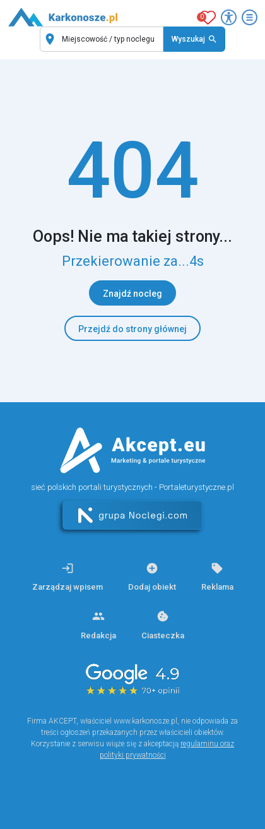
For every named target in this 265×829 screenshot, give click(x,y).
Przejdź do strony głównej (132, 329)
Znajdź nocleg (132, 294)
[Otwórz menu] (249, 17)
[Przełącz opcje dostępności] (229, 17)
